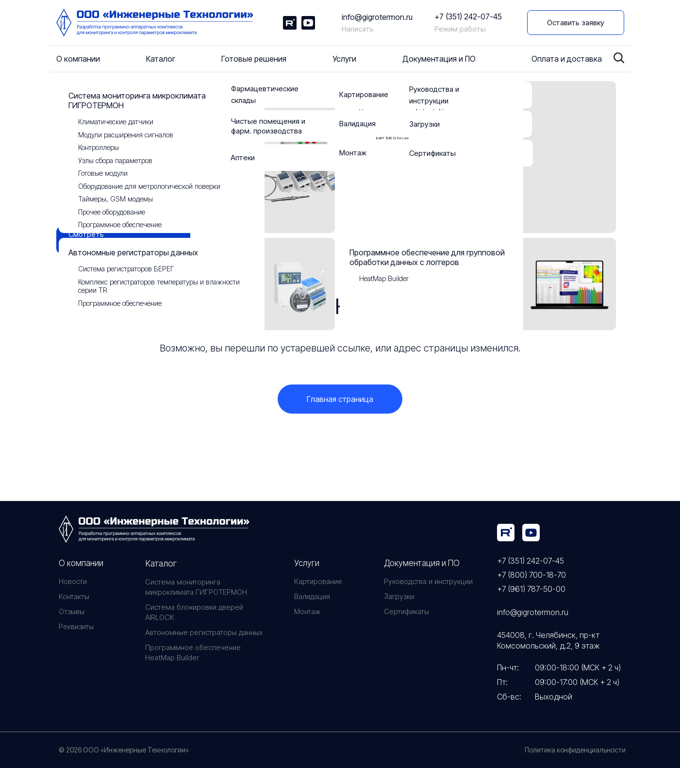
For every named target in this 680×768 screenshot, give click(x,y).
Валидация (312, 596)
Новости (73, 581)
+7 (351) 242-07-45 (468, 16)
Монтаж (307, 611)
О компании (81, 563)
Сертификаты (406, 611)
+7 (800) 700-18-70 (531, 575)
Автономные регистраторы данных (204, 632)
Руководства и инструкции (428, 581)
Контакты (74, 596)
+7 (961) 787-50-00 (531, 589)
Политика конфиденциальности (575, 750)
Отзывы (71, 611)
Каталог (161, 563)
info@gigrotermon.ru (377, 17)
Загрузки (398, 596)
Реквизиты (76, 626)
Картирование (318, 581)
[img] (505, 532)
